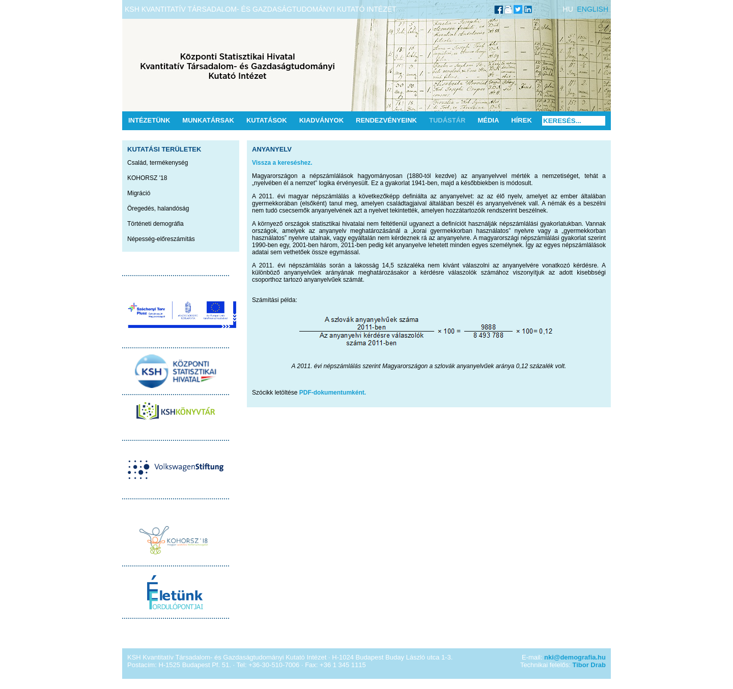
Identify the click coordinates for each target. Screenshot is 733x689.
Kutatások (266, 120)
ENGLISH (592, 9)
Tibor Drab (589, 665)
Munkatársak (208, 120)
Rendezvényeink (386, 120)
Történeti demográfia (155, 223)
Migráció (138, 193)
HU (568, 9)
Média (488, 120)
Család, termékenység (157, 162)
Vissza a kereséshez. (282, 162)
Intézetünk (149, 120)
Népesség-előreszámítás (161, 239)
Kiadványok (321, 120)
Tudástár (447, 120)
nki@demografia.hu (575, 657)
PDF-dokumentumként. (332, 392)
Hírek (521, 120)
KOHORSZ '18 (147, 178)
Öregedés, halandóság (158, 208)
